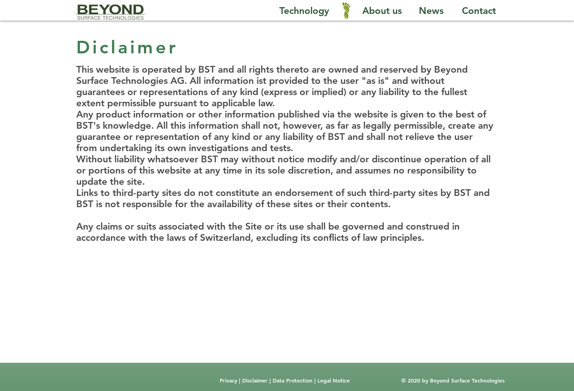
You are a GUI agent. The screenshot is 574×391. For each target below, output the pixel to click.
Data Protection (293, 380)
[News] (431, 11)
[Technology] (304, 11)
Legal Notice (333, 380)
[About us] (382, 11)
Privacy (229, 380)
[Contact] (479, 11)
